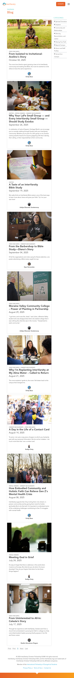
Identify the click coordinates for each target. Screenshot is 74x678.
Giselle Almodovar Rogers (29, 643)
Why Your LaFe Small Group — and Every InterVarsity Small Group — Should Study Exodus (29, 119)
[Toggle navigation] (68, 4)
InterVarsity (10, 9)
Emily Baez (29, 77)
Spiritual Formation (20, 113)
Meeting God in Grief (21, 557)
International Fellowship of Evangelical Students (42, 664)
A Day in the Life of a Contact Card (29, 429)
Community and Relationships (33, 113)
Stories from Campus (14, 51)
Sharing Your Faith (60, 42)
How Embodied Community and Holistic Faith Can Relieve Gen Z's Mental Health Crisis (28, 491)
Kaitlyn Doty (29, 449)
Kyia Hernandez (29, 267)
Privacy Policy (27, 668)
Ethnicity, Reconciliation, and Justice (59, 36)
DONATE (61, 4)
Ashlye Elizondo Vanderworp (29, 207)
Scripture (11, 113)
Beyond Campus (60, 45)
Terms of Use (38, 668)
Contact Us (47, 668)
